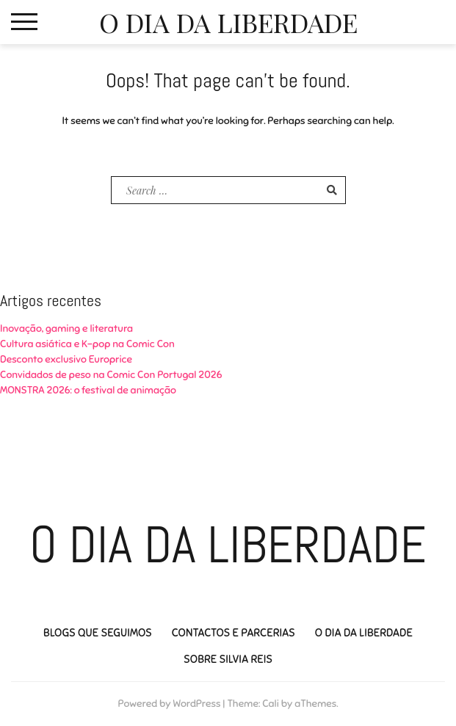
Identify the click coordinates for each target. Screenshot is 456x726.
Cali (270, 703)
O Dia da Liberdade (228, 22)
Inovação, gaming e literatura (66, 328)
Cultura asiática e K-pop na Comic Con (87, 344)
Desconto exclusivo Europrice (66, 359)
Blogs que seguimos (97, 632)
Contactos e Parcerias (233, 632)
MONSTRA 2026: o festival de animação (88, 390)
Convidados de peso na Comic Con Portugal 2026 (111, 375)
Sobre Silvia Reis (228, 659)
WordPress (196, 703)
